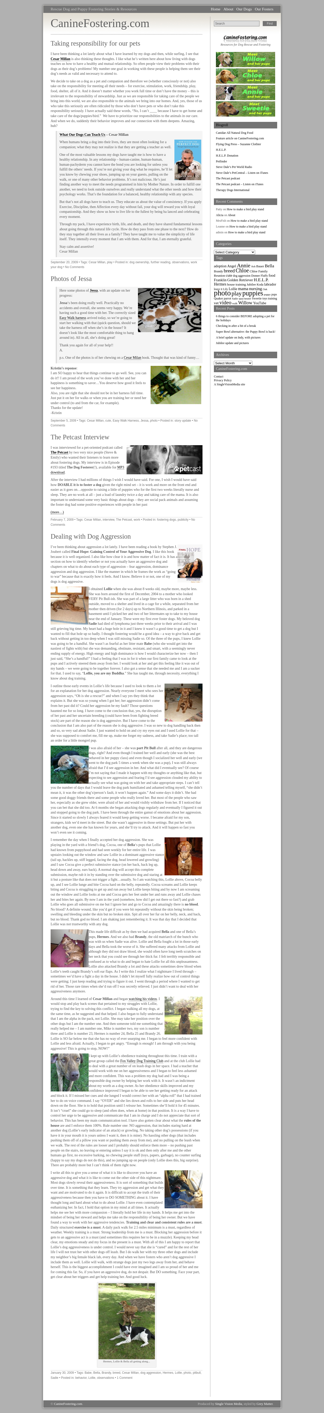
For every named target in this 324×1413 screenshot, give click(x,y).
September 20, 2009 (64, 262)
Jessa (94, 290)
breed (116, 1372)
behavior (81, 1378)
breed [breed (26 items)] (229, 270)
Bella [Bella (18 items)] (269, 265)
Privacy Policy (223, 380)
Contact (218, 376)
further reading (160, 262)
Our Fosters (264, 9)
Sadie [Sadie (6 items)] (235, 298)
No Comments (74, 267)
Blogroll (222, 125)
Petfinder (221, 161)
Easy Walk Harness (126, 420)
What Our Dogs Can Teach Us (82, 135)
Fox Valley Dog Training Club (141, 1061)
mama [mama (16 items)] (243, 288)
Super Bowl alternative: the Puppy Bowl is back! (245, 331)
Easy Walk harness (72, 318)
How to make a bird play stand (245, 209)
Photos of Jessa (71, 278)
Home (215, 9)
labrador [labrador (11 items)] (270, 284)
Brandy (106, 1372)
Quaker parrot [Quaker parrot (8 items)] (222, 298)
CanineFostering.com (100, 23)
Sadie (54, 1378)
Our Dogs (244, 9)
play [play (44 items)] (237, 293)
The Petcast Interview (80, 437)
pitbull (197, 1372)
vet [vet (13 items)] (216, 303)
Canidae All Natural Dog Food (234, 133)
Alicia (219, 215)
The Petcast (59, 452)
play (110, 262)
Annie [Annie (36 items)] (243, 265)
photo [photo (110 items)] (222, 293)
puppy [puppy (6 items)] (267, 294)
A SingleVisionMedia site (229, 384)
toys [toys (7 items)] (264, 298)
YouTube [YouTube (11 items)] (259, 303)
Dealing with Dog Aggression (91, 536)
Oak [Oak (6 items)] (265, 289)
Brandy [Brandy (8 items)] (218, 271)
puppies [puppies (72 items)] (252, 293)
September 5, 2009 (63, 420)
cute (108, 420)
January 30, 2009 (62, 1372)
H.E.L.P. (221, 150)
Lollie (178, 1372)
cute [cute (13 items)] (229, 275)
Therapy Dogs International (233, 190)
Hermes (168, 1372)
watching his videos (143, 999)
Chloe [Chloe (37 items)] (242, 270)
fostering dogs (166, 519)
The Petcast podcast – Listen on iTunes (240, 184)
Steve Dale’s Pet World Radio (234, 167)
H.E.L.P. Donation (227, 155)
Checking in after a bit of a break (236, 326)
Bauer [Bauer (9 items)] (260, 266)
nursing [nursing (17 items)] (255, 288)
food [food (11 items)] (272, 275)
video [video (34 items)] (225, 302)
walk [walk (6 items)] (234, 303)
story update (183, 420)
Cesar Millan (60, 59)
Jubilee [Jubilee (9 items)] (251, 284)
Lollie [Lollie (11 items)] (233, 289)
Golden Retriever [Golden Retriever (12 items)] (240, 280)
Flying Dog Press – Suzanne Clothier (238, 144)
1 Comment (124, 1378)
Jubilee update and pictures (232, 343)
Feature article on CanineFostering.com (240, 138)
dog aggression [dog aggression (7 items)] (242, 275)
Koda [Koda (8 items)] (260, 284)
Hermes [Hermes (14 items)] (220, 284)
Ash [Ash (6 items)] (253, 266)
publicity (183, 519)
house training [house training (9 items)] (236, 284)
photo (154, 420)
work (137, 519)
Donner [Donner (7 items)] (255, 275)
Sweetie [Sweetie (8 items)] (257, 298)
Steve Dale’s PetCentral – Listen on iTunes (242, 173)
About (228, 9)
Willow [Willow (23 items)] (245, 302)
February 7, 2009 (62, 519)
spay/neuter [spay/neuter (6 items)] (245, 298)
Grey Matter (265, 1404)
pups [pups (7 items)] (274, 294)
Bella (96, 1372)
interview (108, 519)
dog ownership (139, 262)
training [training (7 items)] (272, 298)
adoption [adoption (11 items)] (220, 266)
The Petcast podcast (228, 178)
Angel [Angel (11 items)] (231, 266)
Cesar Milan (132, 358)
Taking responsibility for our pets (95, 43)
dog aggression (150, 1372)
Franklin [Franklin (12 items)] (220, 280)
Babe (88, 1372)
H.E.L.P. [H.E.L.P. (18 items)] (261, 279)
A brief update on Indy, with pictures (238, 337)
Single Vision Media (228, 1404)
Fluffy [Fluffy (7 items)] (264, 275)
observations (180, 262)
